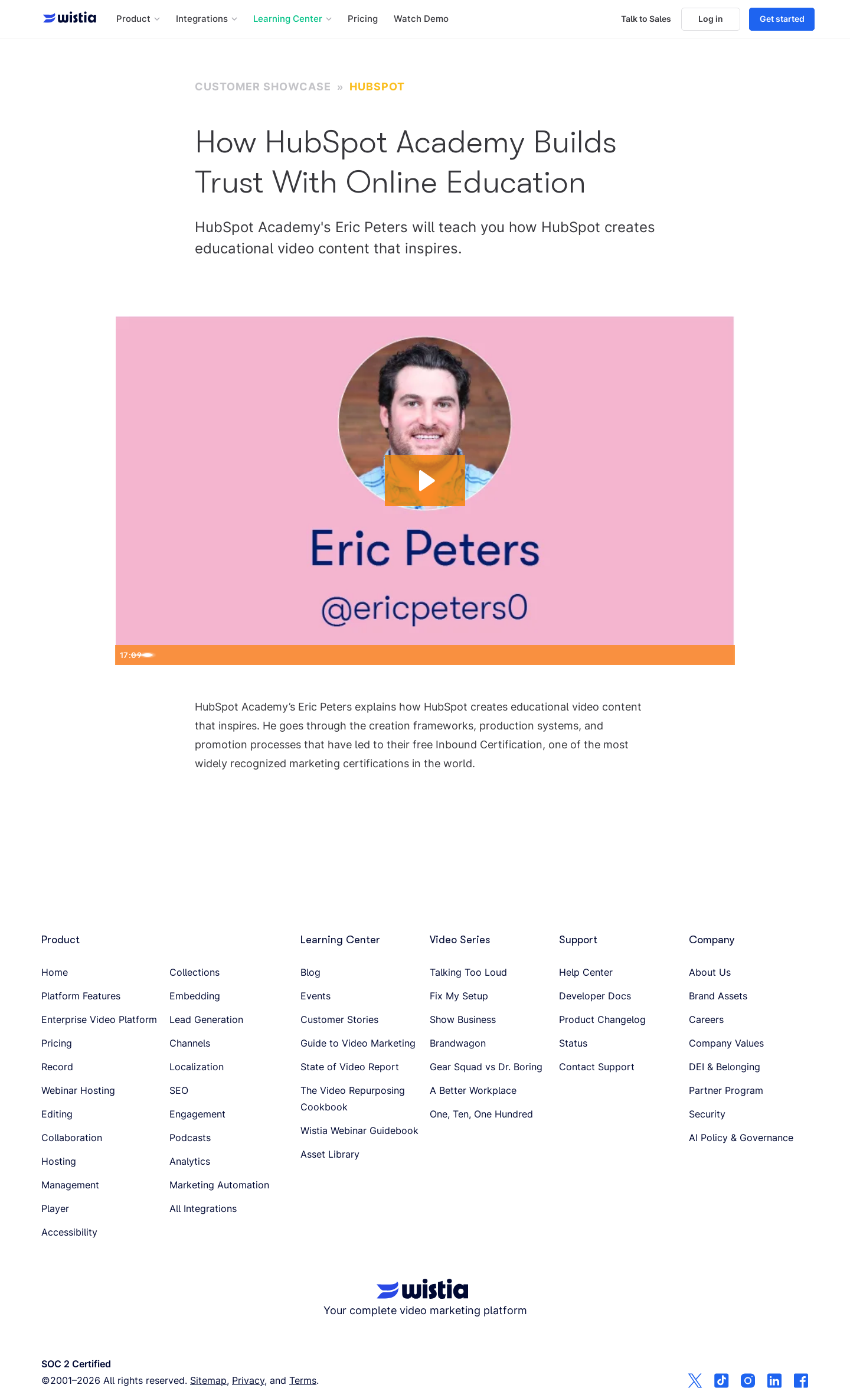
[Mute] (671, 654)
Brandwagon (458, 1043)
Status (573, 1043)
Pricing (363, 19)
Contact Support (597, 1067)
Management (70, 1185)
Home (54, 972)
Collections (194, 972)
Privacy (248, 1380)
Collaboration (71, 1137)
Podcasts (190, 1137)
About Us (710, 972)
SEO (178, 1090)
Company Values (726, 1043)
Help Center (586, 972)
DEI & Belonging (724, 1067)
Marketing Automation (219, 1185)
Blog (310, 972)
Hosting (58, 1161)
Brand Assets (718, 996)
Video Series (460, 940)
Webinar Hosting (78, 1090)
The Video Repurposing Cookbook (352, 1098)
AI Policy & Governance (741, 1137)
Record (57, 1067)
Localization (196, 1067)
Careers (706, 1019)
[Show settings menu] (696, 654)
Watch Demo (421, 19)
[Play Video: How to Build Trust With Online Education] (425, 480)
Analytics (189, 1161)
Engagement (197, 1114)
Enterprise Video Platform (99, 1019)
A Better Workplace (473, 1090)
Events (315, 996)
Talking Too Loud (468, 972)
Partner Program (726, 1090)
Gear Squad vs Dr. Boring (486, 1067)
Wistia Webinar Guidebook (359, 1130)
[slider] (413, 654)
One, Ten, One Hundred (481, 1114)
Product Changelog (602, 1019)
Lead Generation (206, 1019)
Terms (302, 1380)
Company (712, 940)
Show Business (463, 1019)
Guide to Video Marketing (358, 1043)
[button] (138, 19)
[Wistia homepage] (66, 19)
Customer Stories (339, 1019)
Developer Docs (595, 996)
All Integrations (203, 1208)
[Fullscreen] (722, 654)
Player (55, 1208)
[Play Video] (128, 654)
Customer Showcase (263, 86)
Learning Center (340, 940)
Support (578, 940)
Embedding (194, 996)
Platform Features (80, 996)
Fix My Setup (459, 996)
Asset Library (329, 1154)
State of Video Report (349, 1067)
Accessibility (69, 1232)
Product (60, 940)
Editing (57, 1114)
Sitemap (208, 1380)
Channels (189, 1043)
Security (707, 1114)
